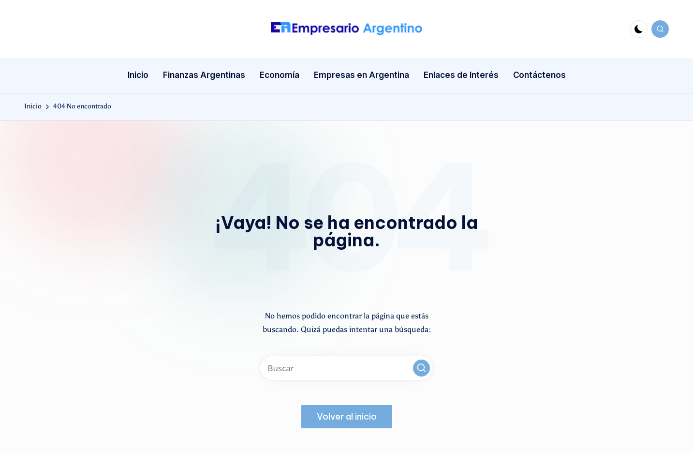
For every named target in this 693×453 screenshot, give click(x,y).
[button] (421, 368)
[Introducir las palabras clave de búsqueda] (347, 368)
